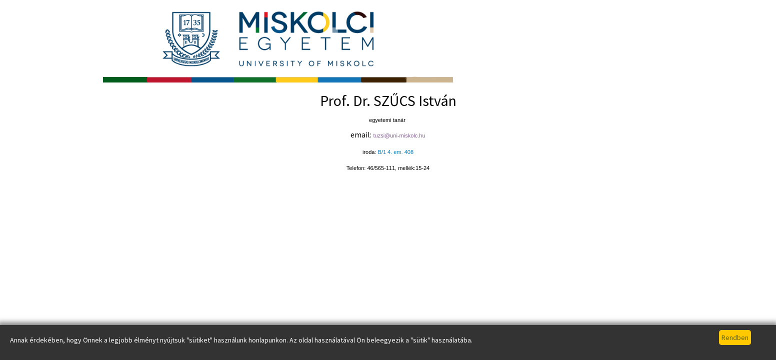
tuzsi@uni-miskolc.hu (399, 135)
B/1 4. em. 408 (396, 152)
